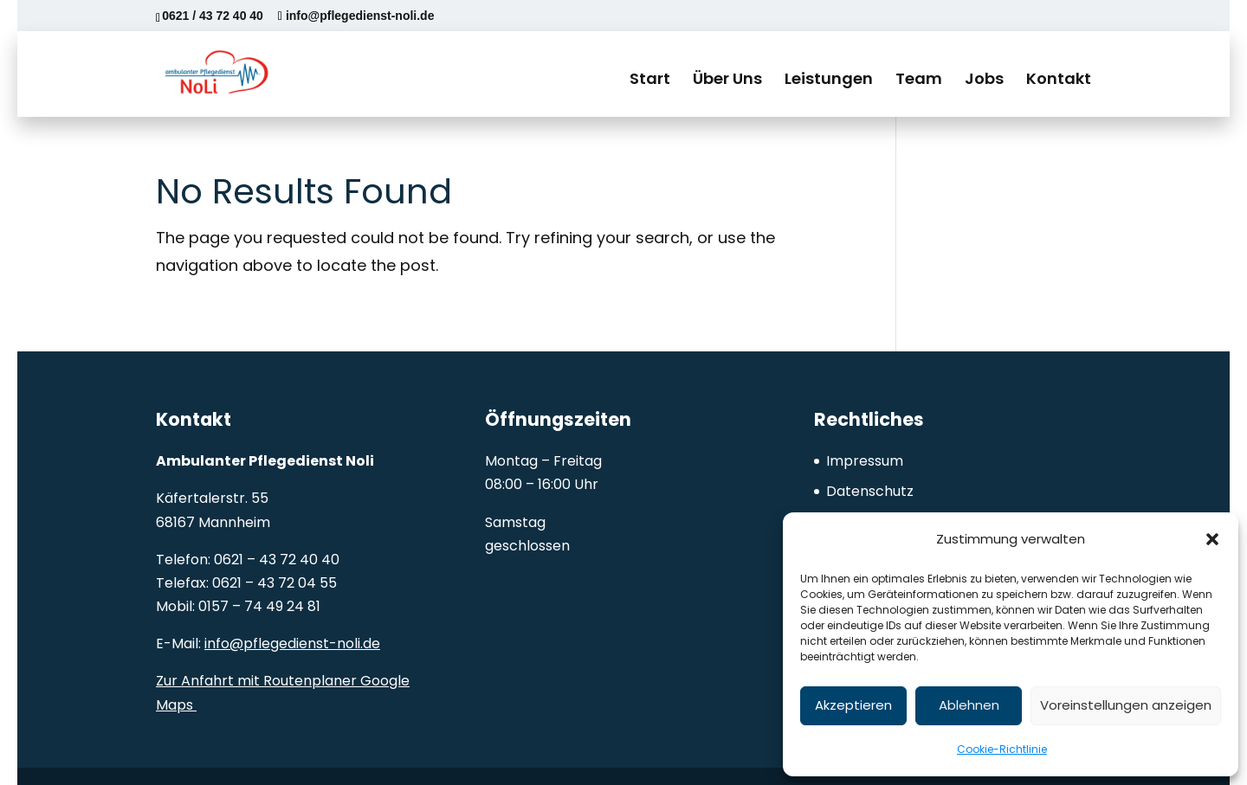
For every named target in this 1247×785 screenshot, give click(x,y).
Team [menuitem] (918, 78)
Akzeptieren (853, 705)
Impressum (864, 461)
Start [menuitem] (650, 78)
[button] (1212, 539)
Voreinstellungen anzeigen (1125, 705)
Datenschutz (870, 491)
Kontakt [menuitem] (1058, 78)
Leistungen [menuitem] (829, 78)
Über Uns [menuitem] (727, 78)
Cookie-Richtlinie (1002, 749)
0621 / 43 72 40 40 (212, 16)
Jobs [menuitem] (984, 78)
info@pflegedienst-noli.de (292, 643)
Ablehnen (969, 705)
